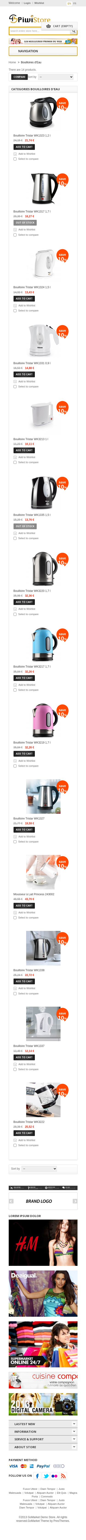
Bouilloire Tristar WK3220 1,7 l (32, 591)
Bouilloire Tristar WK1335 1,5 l (32, 515)
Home (12, 62)
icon (74, 1423)
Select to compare (28, 158)
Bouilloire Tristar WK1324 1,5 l (32, 287)
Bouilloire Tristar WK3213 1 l (31, 439)
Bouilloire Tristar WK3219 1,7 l (32, 742)
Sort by (32, 76)
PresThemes (61, 1521)
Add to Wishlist (27, 153)
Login (27, 3)
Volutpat (28, 1492)
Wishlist (39, 3)
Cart (63, 26)
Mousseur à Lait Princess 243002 (34, 894)
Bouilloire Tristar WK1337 (29, 1046)
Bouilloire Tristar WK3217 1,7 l (32, 666)
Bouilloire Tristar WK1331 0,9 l (32, 363)
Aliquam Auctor (45, 1492)
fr (74, 3)
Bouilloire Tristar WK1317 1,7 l (32, 211)
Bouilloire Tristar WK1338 (29, 970)
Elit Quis (61, 1492)
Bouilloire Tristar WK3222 (29, 1122)
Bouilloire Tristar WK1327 (29, 818)
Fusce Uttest (30, 1489)
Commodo (47, 1496)
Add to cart (24, 146)
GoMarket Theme (38, 1521)
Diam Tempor (47, 1489)
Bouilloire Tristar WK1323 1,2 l (32, 135)
